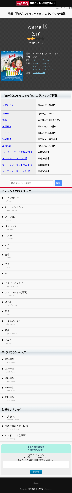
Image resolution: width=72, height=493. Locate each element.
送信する (36, 472)
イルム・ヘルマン (41, 63)
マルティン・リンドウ (43, 69)
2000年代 (6, 139)
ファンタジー (39, 73)
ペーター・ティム (41, 60)
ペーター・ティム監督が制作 (17, 152)
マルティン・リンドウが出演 (17, 165)
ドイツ (5, 133)
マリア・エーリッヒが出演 (16, 171)
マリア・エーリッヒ (42, 66)
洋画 (4, 120)
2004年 (5, 113)
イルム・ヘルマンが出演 (14, 158)
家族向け (6, 145)
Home (36, 482)
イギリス (6, 126)
